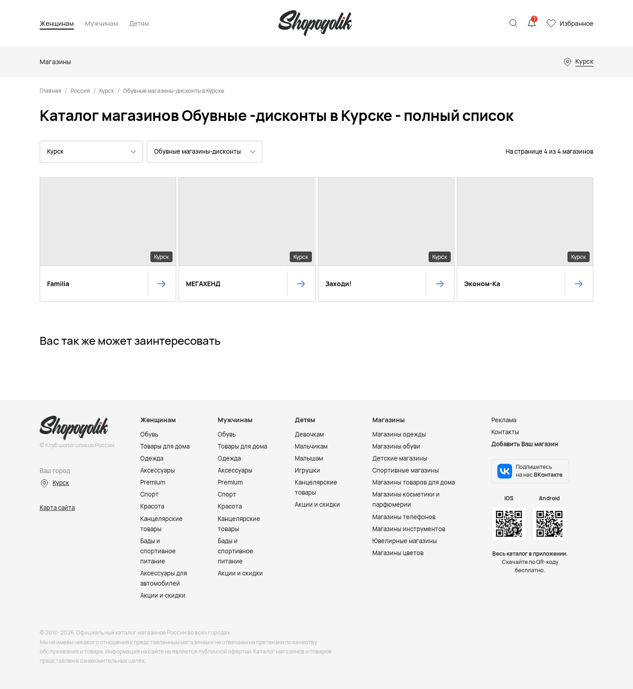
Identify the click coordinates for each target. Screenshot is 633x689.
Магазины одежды (399, 434)
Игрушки (307, 470)
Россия (80, 91)
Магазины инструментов (408, 529)
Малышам (309, 458)
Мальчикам (311, 446)
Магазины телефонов (404, 517)
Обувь (149, 434)
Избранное (576, 23)
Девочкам (309, 434)
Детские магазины (399, 458)
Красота (152, 506)
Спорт (149, 494)
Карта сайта (57, 507)
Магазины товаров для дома (413, 482)
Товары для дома (165, 446)
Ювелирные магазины (404, 541)
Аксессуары (157, 470)
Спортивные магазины (405, 470)
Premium (152, 482)
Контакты (505, 432)
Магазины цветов (398, 553)
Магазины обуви (396, 446)
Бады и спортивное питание (158, 551)
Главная (50, 91)
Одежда (151, 458)
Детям (139, 24)
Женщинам (57, 24)
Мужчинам (101, 24)
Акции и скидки (162, 595)
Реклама (503, 420)
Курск (106, 91)
